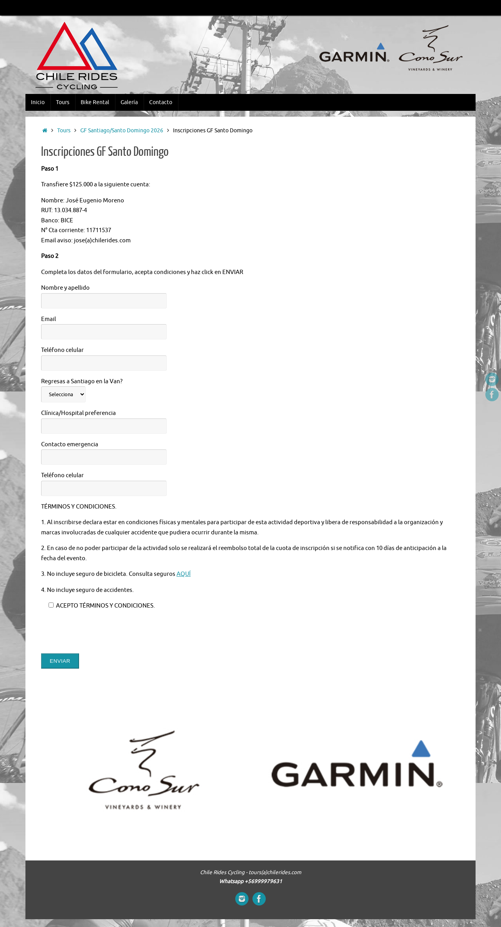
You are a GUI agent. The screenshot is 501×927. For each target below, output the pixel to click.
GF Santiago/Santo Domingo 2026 (121, 130)
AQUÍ (184, 574)
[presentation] (100, 632)
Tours (63, 130)
